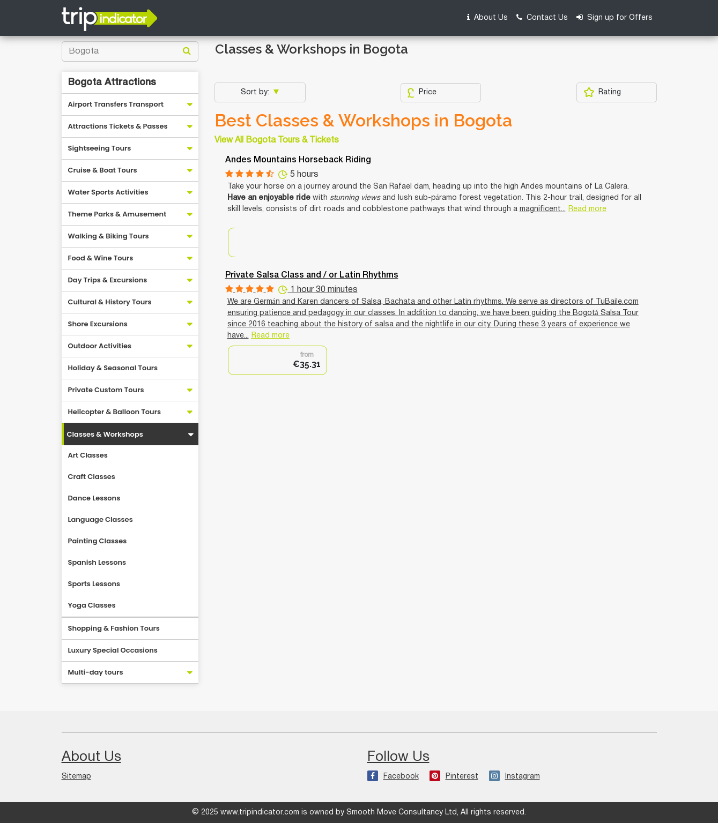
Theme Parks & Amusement (117, 214)
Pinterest (454, 776)
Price (421, 92)
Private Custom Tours (106, 390)
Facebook (393, 776)
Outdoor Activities (100, 346)
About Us (487, 17)
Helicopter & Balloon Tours (114, 412)
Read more (587, 209)
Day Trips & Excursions (107, 280)
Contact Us (542, 17)
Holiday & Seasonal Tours (113, 368)
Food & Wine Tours (101, 258)
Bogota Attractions (112, 82)
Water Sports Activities (108, 192)
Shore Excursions (98, 324)
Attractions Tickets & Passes (118, 126)
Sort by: (256, 92)
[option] (277, 360)
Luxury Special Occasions (113, 650)
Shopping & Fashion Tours (114, 628)
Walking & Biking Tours (108, 236)
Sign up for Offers (614, 17)
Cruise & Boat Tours (102, 170)
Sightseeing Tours (99, 148)
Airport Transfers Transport (116, 104)
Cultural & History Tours (110, 302)
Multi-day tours (95, 672)
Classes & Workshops (105, 434)
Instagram (514, 776)
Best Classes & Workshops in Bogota (363, 120)
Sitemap (76, 776)
